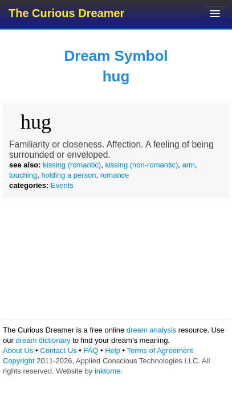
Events (62, 185)
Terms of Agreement (160, 350)
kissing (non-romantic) (141, 165)
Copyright (19, 360)
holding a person (68, 175)
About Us (18, 350)
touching (23, 175)
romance (114, 175)
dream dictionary (42, 340)
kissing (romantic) (72, 165)
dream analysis (151, 330)
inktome (108, 371)
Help (112, 350)
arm (188, 165)
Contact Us (58, 350)
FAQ (90, 350)
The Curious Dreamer (66, 13)
